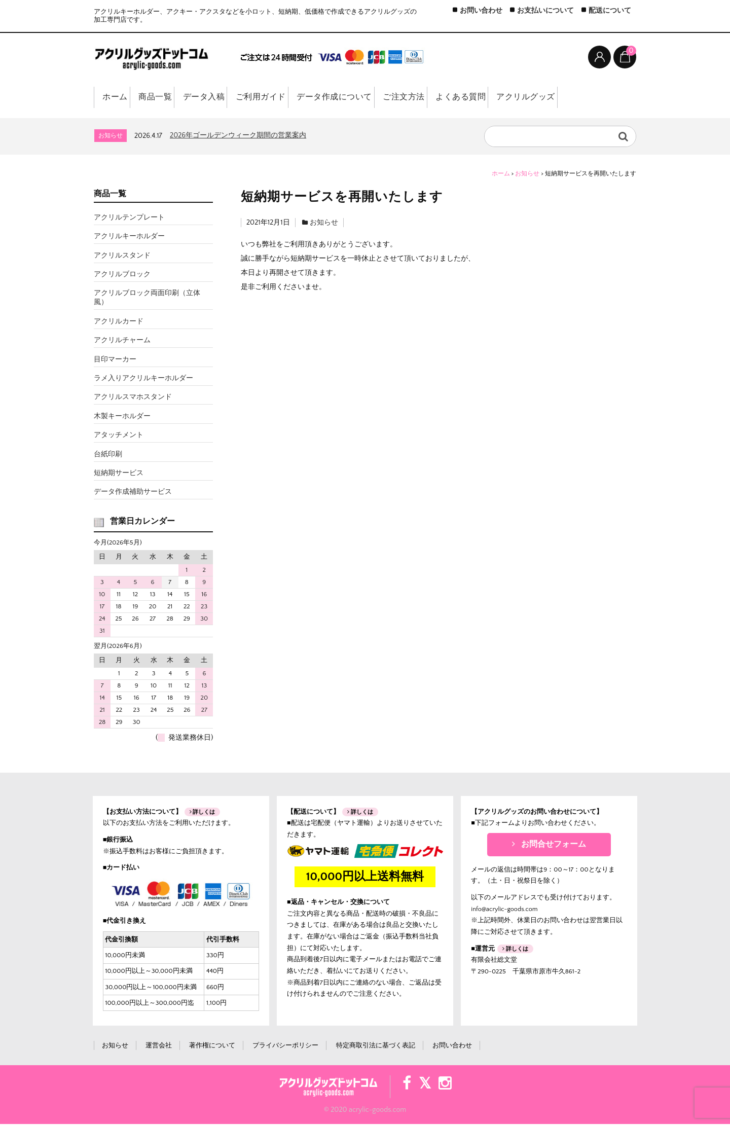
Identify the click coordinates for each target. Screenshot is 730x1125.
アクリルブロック (122, 275)
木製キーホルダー (122, 417)
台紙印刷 (108, 455)
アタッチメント (118, 436)
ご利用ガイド (280, 98)
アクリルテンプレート (129, 218)
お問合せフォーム (549, 845)
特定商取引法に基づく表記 (375, 1046)
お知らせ (324, 223)
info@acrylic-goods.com (504, 909)
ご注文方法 (433, 98)
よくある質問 (496, 98)
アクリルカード (118, 322)
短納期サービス (118, 473)
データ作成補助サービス (133, 493)
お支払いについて (545, 11)
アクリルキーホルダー (129, 237)
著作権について (212, 1046)
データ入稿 (217, 98)
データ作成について (358, 98)
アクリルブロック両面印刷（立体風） (147, 298)
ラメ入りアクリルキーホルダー (143, 379)
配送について (610, 11)
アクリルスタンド (122, 256)
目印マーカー (115, 360)
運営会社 (158, 1046)
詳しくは (202, 812)
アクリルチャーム (122, 341)
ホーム (116, 98)
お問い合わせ (481, 11)
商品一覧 (162, 98)
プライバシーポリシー (285, 1046)
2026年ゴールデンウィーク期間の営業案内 (238, 136)
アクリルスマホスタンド (133, 398)
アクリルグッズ (566, 98)
